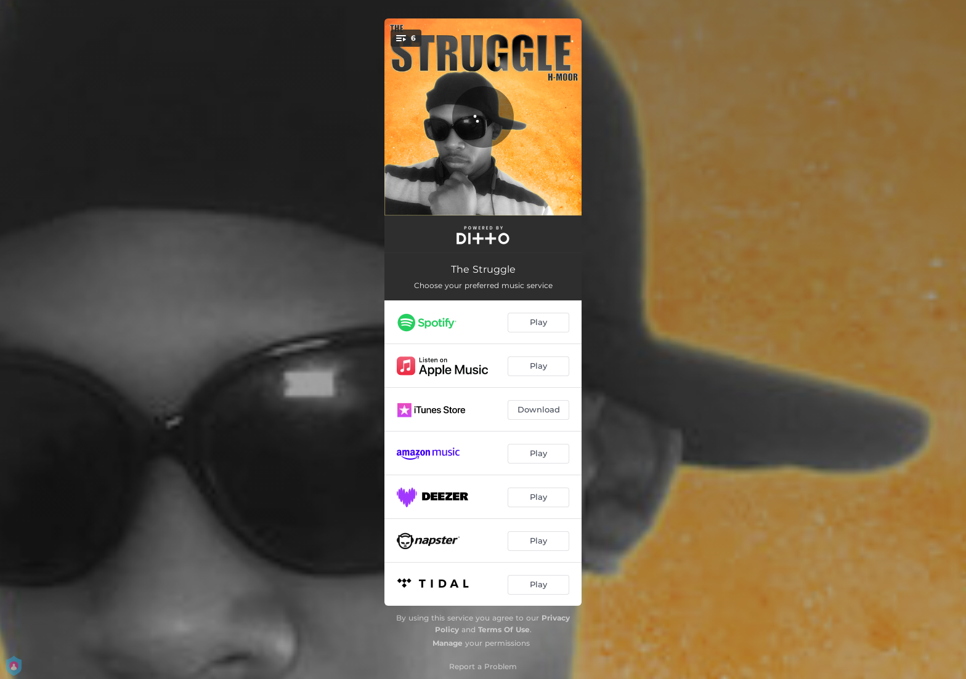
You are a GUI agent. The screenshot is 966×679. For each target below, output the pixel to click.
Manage (447, 643)
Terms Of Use (504, 629)
